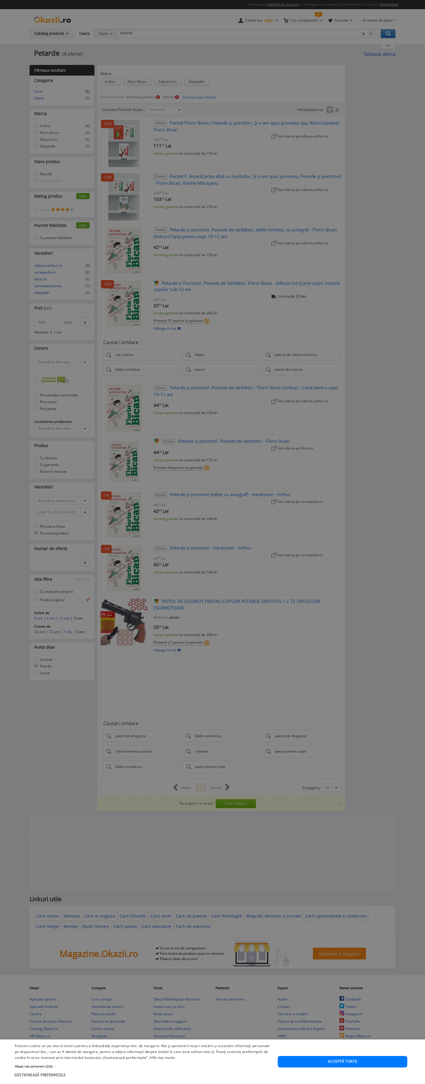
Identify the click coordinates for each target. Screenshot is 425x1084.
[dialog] (212, 542)
